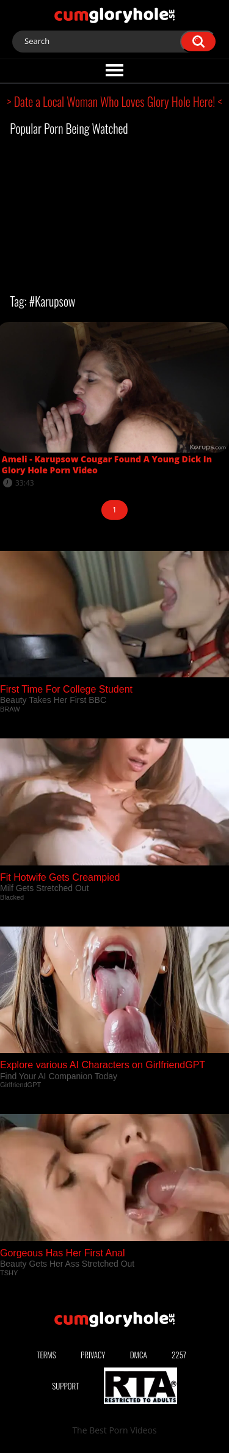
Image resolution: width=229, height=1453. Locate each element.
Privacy (93, 1355)
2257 (179, 1355)
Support (65, 1386)
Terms (46, 1355)
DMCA (138, 1355)
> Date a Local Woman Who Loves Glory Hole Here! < (114, 101)
